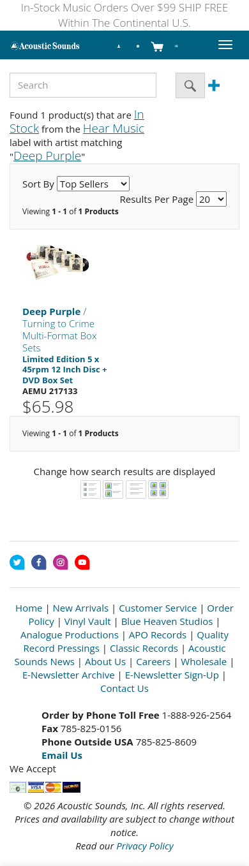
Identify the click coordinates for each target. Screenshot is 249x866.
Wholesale (204, 661)
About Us (105, 661)
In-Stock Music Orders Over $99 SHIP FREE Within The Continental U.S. (125, 15)
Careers (153, 661)
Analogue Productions (69, 634)
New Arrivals (81, 607)
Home (28, 607)
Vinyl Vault (87, 621)
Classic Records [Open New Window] (144, 648)
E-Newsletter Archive (68, 674)
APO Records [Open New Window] (157, 634)
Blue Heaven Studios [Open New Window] (167, 621)
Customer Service (158, 607)
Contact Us (124, 688)
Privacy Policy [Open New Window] (144, 845)
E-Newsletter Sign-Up (172, 674)
